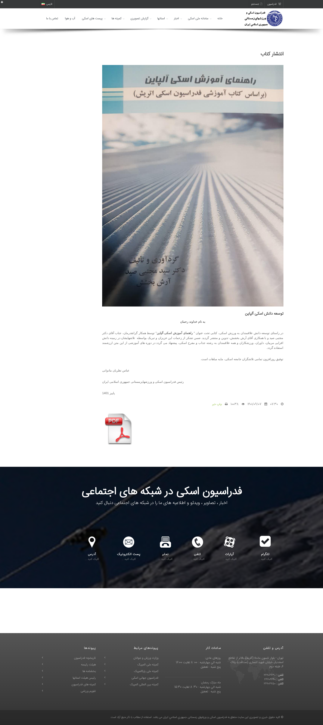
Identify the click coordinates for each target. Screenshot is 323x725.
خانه (220, 18)
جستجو (256, 4)
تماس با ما (52, 18)
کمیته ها (116, 18)
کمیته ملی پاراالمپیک (146, 671)
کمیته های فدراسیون (83, 684)
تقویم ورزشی (88, 691)
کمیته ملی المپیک (147, 664)
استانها (161, 18)
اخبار (176, 18)
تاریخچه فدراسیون (85, 658)
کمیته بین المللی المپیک (144, 684)
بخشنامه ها (89, 671)
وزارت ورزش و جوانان (145, 658)
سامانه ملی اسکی (198, 18)
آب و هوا (70, 18)
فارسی (46, 4)
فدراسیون (274, 4)
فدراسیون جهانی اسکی (144, 678)
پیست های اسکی (92, 18)
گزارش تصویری (139, 18)
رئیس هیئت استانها (84, 678)
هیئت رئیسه (88, 664)
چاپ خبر (217, 404)
